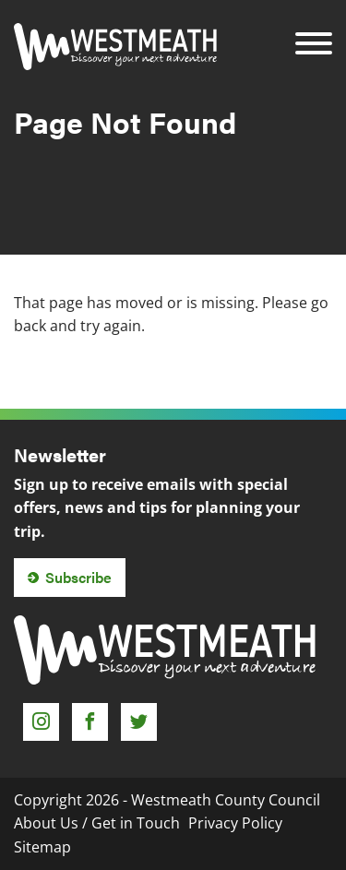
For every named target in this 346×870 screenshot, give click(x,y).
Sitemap (42, 847)
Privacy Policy (235, 823)
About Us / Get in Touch (97, 823)
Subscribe (78, 577)
